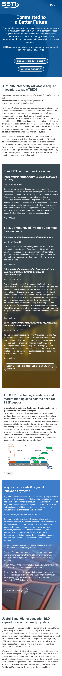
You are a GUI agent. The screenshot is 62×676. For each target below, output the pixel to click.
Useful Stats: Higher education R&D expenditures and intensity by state (26, 620)
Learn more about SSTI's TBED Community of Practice (28, 367)
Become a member (30, 69)
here (13, 217)
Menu (52, 5)
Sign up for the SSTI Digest (30, 61)
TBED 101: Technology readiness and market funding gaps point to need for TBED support (29, 398)
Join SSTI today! (15, 590)
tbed (10, 473)
